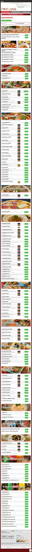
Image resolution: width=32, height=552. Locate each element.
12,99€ (26, 276)
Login (2, 1)
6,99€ (26, 53)
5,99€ (26, 378)
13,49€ (26, 354)
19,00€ (26, 329)
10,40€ (26, 99)
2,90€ (26, 522)
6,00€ (26, 443)
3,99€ (26, 464)
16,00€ (26, 258)
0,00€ (26, 35)
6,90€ (26, 76)
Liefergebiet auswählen (6, 20)
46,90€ (26, 57)
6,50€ (26, 73)
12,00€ (26, 226)
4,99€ (26, 363)
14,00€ (26, 107)
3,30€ (26, 399)
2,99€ (26, 401)
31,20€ (26, 55)
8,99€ (26, 429)
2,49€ (26, 494)
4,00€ (26, 492)
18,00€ (26, 291)
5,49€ (26, 50)
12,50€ (26, 223)
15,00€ (26, 147)
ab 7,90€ (26, 91)
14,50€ (26, 134)
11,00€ (26, 94)
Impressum (23, 547)
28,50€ (26, 212)
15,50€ (26, 162)
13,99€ (26, 351)
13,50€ (26, 105)
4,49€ (26, 480)
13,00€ (26, 102)
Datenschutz (8, 547)
